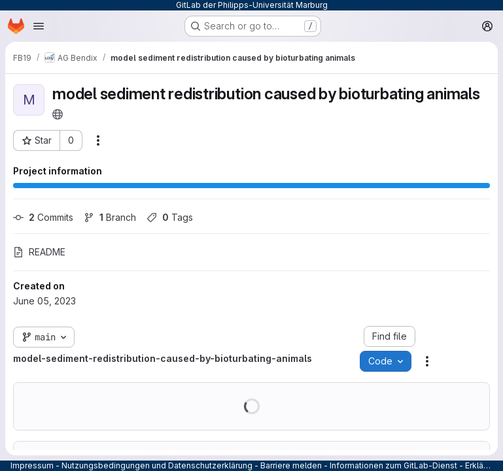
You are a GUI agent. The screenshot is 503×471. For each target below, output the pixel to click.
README (39, 251)
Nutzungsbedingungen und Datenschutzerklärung (156, 465)
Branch (110, 217)
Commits (43, 217)
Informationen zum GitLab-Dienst (393, 465)
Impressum (32, 465)
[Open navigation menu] (38, 26)
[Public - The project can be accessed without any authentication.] (57, 114)
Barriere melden (291, 465)
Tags (170, 217)
